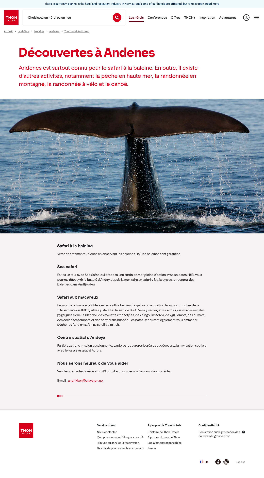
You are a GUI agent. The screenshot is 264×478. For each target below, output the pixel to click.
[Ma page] (246, 17)
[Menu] (257, 17)
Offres (175, 17)
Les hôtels (136, 17)
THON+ (189, 17)
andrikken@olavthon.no (85, 380)
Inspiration (207, 17)
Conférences (157, 17)
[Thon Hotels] (11, 17)
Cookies (240, 461)
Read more (212, 3)
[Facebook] (218, 462)
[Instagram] (226, 462)
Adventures (227, 17)
